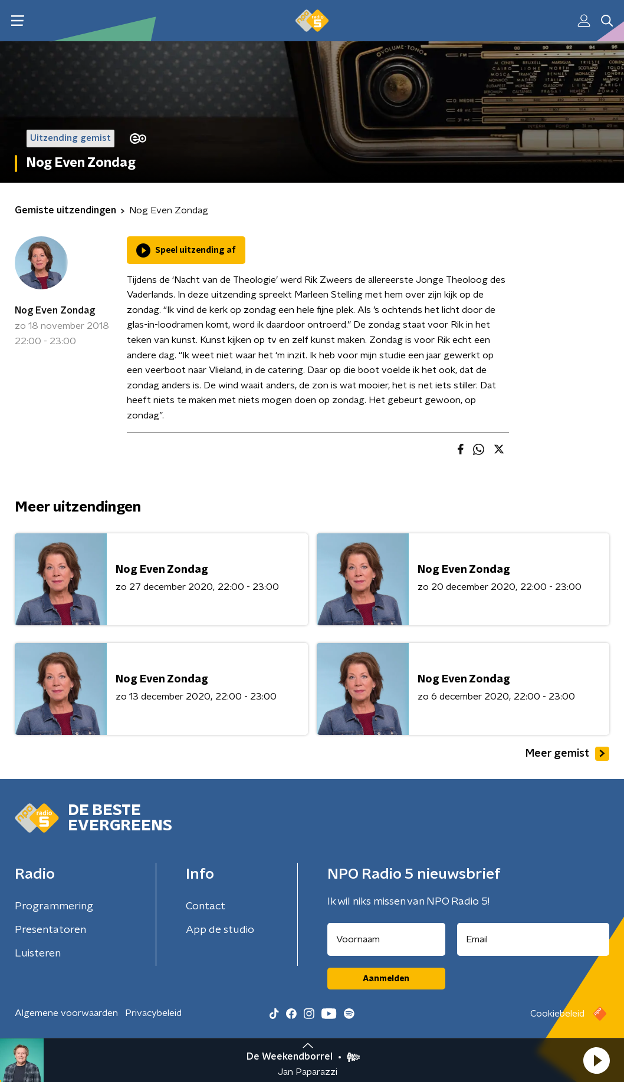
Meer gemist (567, 754)
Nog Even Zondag (55, 310)
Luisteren (38, 953)
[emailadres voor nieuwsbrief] (533, 939)
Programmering (54, 906)
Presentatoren (50, 930)
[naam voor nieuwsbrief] (386, 939)
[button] (596, 1060)
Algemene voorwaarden (66, 1013)
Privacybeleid (153, 1013)
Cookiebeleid (557, 1013)
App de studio (220, 930)
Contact (205, 906)
